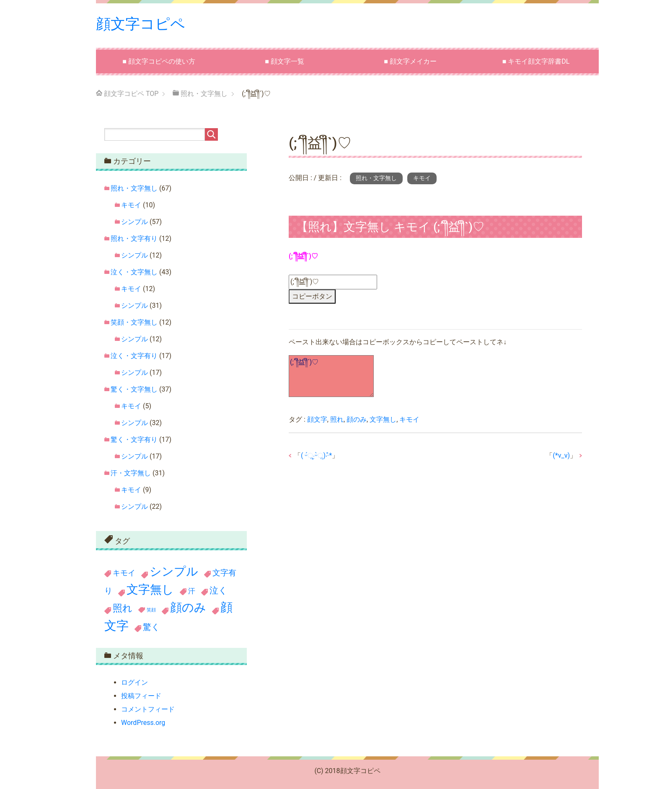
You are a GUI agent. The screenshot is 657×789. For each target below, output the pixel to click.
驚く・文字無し (134, 389)
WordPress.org (143, 723)
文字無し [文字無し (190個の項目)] (150, 589)
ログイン (134, 682)
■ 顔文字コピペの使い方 (158, 61)
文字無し (383, 419)
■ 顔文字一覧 (284, 61)
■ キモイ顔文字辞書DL (536, 61)
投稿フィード (141, 696)
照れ (337, 419)
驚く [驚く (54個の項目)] (151, 626)
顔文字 (317, 419)
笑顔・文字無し (134, 322)
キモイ (422, 178)
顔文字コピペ (142, 24)
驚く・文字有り (134, 439)
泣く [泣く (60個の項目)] (219, 590)
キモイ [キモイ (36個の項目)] (124, 573)
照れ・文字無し (376, 178)
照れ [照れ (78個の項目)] (122, 608)
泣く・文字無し (134, 272)
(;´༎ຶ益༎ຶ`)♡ (331, 376)
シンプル (134, 221)
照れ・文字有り (134, 238)
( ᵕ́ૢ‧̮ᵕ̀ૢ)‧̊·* (316, 455)
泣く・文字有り (134, 355)
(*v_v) (561, 455)
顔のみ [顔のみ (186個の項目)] (188, 607)
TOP (131, 94)
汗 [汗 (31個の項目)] (191, 590)
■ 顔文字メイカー (410, 61)
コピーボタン (312, 296)
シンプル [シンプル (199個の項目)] (174, 571)
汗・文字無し (131, 473)
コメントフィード (148, 709)
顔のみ (357, 419)
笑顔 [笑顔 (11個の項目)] (151, 609)
